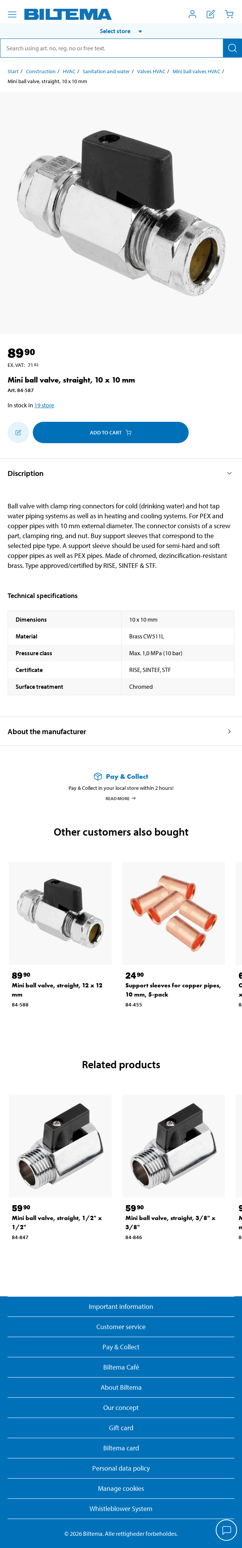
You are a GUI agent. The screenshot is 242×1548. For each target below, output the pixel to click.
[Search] (232, 48)
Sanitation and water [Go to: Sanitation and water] (106, 71)
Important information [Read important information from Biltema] (121, 1306)
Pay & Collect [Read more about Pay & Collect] (121, 1346)
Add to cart (110, 432)
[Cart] (229, 14)
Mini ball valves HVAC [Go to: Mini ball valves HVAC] (196, 71)
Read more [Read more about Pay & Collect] (121, 798)
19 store (44, 405)
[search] (121, 48)
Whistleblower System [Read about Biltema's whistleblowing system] (121, 1508)
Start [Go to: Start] (13, 71)
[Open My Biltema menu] (192, 14)
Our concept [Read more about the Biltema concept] (121, 1407)
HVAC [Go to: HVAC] (69, 71)
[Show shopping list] (211, 14)
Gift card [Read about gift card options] (121, 1427)
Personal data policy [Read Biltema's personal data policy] (121, 1468)
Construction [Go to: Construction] (41, 71)
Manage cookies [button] (121, 1488)
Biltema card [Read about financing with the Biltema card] (121, 1448)
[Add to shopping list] (18, 432)
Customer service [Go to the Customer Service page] (121, 1326)
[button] (121, 31)
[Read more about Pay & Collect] (121, 776)
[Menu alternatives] (12, 14)
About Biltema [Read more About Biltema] (121, 1387)
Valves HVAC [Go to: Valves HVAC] (151, 71)
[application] (227, 1531)
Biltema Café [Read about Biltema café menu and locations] (121, 1367)
